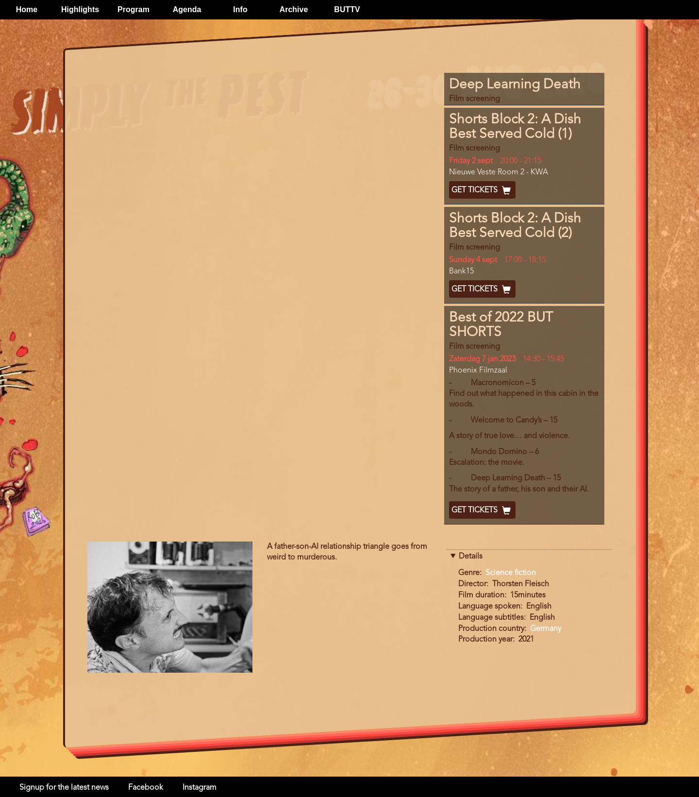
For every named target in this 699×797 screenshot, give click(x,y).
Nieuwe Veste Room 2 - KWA (498, 172)
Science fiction (510, 573)
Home (26, 9)
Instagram (199, 788)
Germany (545, 629)
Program (133, 9)
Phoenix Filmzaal (478, 370)
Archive (294, 9)
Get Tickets (482, 190)
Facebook (145, 788)
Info (240, 9)
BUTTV (347, 9)
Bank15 (461, 271)
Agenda (187, 9)
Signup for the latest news (64, 788)
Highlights (80, 9)
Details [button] (471, 556)
